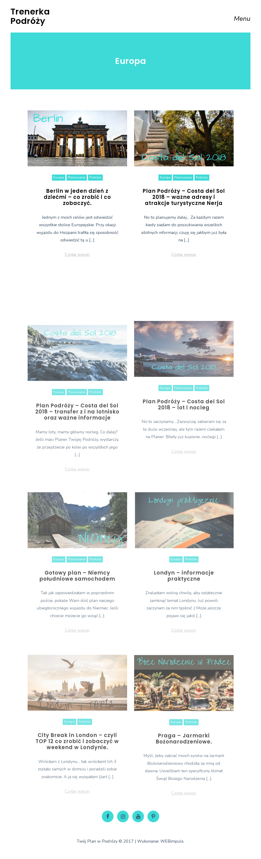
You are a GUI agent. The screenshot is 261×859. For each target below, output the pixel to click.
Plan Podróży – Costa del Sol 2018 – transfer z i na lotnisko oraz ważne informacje (77, 452)
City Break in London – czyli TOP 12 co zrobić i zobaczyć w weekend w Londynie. (77, 780)
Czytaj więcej (77, 254)
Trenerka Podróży (30, 16)
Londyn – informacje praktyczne (184, 614)
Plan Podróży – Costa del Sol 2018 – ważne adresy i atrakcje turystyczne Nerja (184, 197)
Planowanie (76, 177)
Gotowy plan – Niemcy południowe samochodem (77, 614)
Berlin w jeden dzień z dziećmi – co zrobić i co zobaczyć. (77, 197)
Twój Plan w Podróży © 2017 (105, 841)
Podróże (95, 177)
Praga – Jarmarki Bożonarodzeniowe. (184, 777)
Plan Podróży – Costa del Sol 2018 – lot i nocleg (184, 441)
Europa (58, 177)
